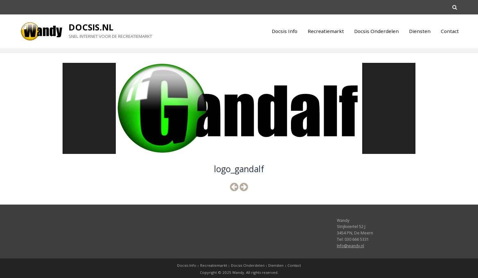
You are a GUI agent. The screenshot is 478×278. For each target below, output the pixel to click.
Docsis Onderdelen (376, 31)
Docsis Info (284, 31)
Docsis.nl (91, 27)
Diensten (420, 31)
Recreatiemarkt (326, 31)
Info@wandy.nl (350, 246)
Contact (450, 31)
